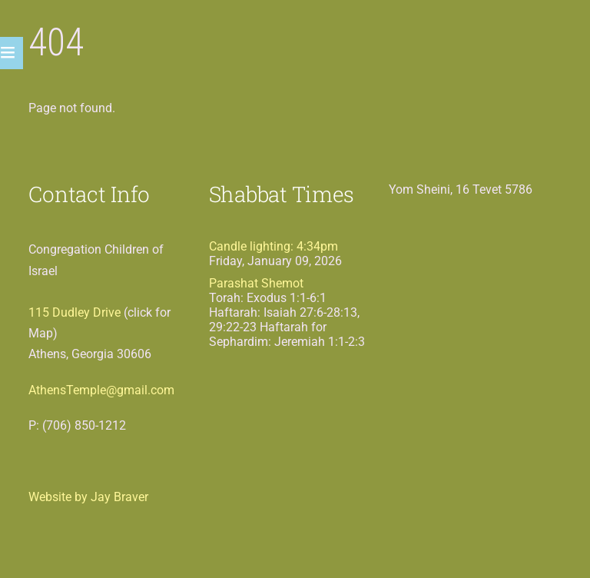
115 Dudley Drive (74, 312)
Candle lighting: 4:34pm (273, 246)
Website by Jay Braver (88, 497)
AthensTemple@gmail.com (101, 390)
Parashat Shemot (256, 283)
